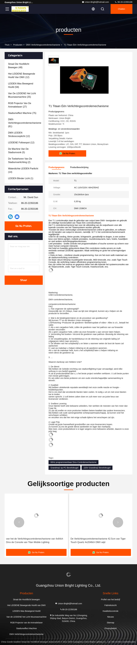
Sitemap (110, 622)
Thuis (7, 45)
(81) (24, 123)
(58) (20, 85)
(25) (22, 95)
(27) (19, 105)
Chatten (121, 9)
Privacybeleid (111, 628)
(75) (22, 113)
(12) (21, 75)
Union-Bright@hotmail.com (95, 2)
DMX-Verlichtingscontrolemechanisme (43, 45)
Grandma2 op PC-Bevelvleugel (64, 468)
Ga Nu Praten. (23, 226)
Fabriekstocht (111, 605)
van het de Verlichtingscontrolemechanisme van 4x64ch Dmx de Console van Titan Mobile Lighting (34, 540)
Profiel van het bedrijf (110, 599)
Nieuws (110, 617)
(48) (18, 66)
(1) (20, 178)
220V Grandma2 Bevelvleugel (97, 468)
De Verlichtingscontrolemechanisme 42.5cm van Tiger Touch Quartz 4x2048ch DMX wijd (98, 540)
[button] (19, 522)
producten (17, 45)
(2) (20, 160)
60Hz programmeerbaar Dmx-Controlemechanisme (73, 462)
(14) (23, 170)
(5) (18, 151)
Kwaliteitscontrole (110, 611)
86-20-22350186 (123, 2)
